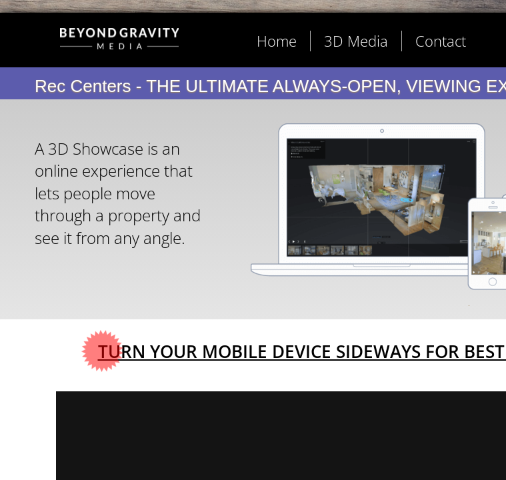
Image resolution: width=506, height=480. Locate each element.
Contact (440, 41)
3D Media (356, 41)
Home (277, 41)
